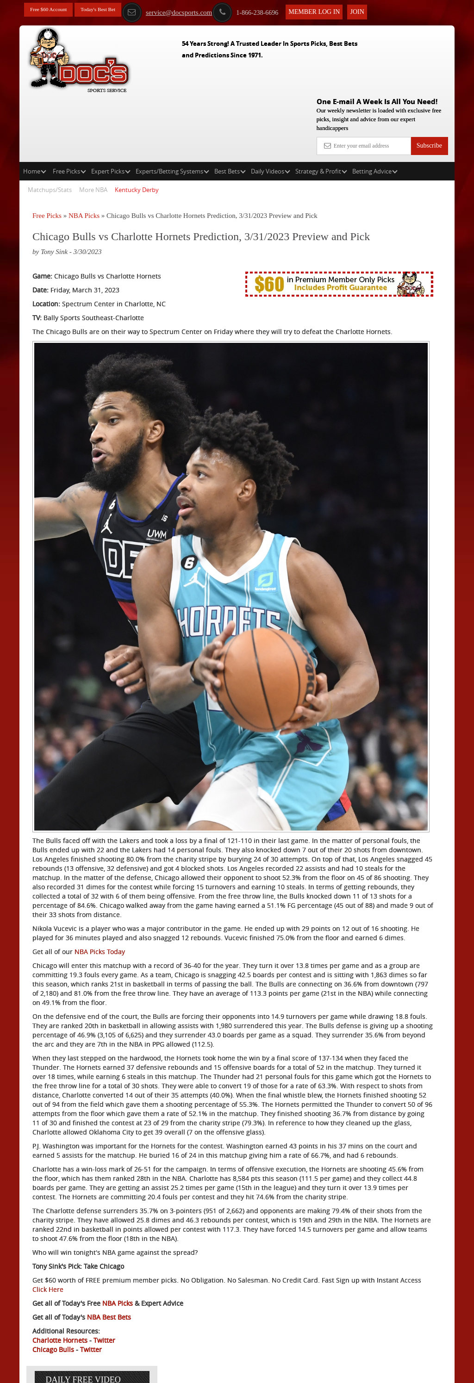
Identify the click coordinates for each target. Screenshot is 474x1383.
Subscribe (429, 78)
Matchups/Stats (50, 123)
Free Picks (69, 104)
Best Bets (230, 104)
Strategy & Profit (321, 104)
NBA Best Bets (109, 1306)
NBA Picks (84, 149)
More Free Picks (414, 171)
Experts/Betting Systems (172, 104)
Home (34, 104)
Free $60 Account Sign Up (382, 343)
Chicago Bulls (53, 1338)
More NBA (93, 123)
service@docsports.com (191, 10)
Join (382, 9)
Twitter (104, 1329)
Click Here (188, 1278)
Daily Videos (270, 104)
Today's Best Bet (111, 10)
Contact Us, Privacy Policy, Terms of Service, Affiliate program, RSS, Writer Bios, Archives (289, 1371)
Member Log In (339, 9)
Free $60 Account (53, 10)
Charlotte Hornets (59, 1329)
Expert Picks (111, 104)
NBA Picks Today (100, 811)
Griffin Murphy (396, 256)
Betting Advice (375, 104)
